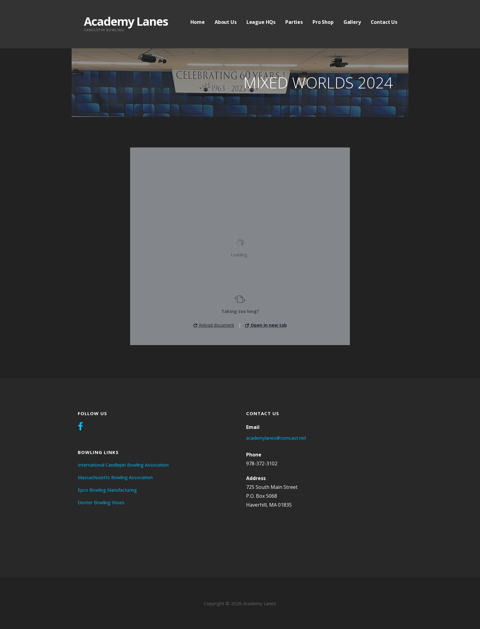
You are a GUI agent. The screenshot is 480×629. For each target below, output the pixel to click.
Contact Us (384, 22)
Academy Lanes (126, 21)
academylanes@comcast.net (276, 438)
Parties (294, 22)
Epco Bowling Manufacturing (107, 490)
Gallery (352, 22)
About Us (226, 22)
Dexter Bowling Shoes (101, 502)
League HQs (261, 22)
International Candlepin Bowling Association (123, 465)
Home (197, 22)
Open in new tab (266, 325)
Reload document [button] (213, 325)
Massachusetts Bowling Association (115, 477)
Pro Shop (323, 22)
